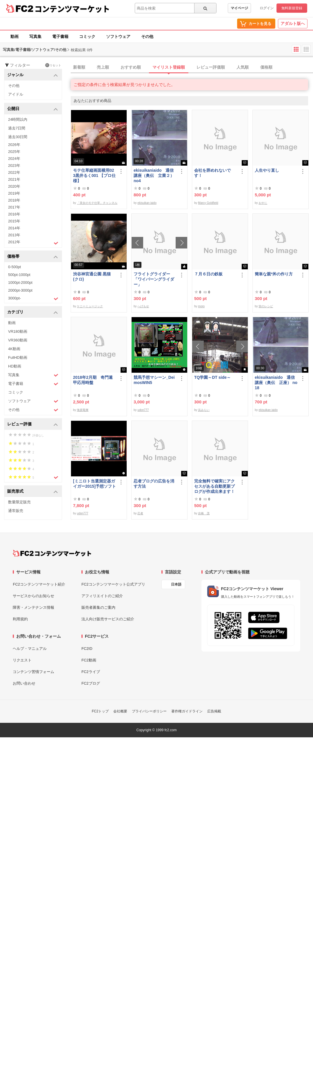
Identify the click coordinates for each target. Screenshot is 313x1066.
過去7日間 (16, 128)
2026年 (14, 144)
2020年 (14, 186)
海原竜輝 (82, 410)
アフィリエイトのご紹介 (102, 596)
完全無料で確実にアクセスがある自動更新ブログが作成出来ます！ (214, 486)
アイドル (15, 94)
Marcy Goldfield (208, 202)
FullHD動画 (17, 357)
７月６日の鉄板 (208, 274)
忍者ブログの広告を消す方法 (154, 484)
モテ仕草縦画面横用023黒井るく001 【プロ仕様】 (94, 175)
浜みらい (204, 410)
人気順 (242, 67)
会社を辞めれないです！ (212, 173)
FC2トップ (100, 711)
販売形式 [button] (32, 491)
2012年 (33, 243)
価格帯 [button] (32, 256)
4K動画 (14, 349)
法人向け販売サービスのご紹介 (107, 619)
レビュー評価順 (210, 67)
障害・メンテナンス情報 (33, 607)
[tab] (192, 67)
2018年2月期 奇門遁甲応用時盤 (93, 380)
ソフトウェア (118, 36)
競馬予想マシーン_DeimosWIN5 (154, 380)
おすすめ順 (131, 67)
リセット (53, 65)
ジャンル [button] (32, 75)
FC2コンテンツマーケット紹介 (39, 584)
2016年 (14, 214)
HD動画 (14, 366)
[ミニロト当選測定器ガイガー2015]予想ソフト (94, 484)
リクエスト (22, 660)
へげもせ (143, 306)
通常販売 (15, 511)
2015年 (14, 221)
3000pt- (33, 298)
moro (201, 306)
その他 (147, 36)
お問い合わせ (24, 683)
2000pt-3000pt (20, 290)
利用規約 (20, 619)
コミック (87, 36)
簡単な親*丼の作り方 (274, 274)
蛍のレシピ (266, 306)
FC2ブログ (90, 683)
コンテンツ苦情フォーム (33, 672)
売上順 (103, 67)
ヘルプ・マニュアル (30, 648)
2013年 (14, 235)
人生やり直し (267, 170)
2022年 (14, 172)
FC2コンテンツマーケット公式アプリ (113, 584)
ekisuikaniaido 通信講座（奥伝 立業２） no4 (154, 175)
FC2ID (86, 648)
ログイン (267, 8)
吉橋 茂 (204, 513)
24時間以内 (17, 119)
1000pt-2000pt (20, 282)
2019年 (14, 193)
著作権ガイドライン (187, 711)
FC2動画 (88, 660)
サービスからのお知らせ (33, 596)
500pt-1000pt (19, 275)
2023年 (14, 165)
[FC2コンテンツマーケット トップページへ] (52, 553)
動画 (14, 36)
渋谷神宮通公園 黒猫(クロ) (92, 276)
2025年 (14, 151)
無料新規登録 (291, 8)
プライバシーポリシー (149, 711)
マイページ (239, 8)
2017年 (14, 207)
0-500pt (14, 267)
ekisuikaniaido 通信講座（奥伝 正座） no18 (276, 382)
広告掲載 (214, 711)
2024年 (14, 158)
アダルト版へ (293, 23)
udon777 (143, 410)
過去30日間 (17, 137)
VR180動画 (17, 331)
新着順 (79, 67)
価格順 (266, 67)
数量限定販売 (19, 502)
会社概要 (120, 711)
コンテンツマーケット (72, 8)
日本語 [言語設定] (176, 584)
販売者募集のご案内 (98, 607)
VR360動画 (17, 340)
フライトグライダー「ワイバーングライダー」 (154, 279)
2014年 (14, 228)
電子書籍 (60, 36)
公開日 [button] (32, 109)
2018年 (14, 200)
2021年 (14, 179)
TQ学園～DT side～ (212, 377)
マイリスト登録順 (168, 67)
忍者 (140, 513)
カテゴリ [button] (32, 312)
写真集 (35, 36)
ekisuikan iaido (146, 202)
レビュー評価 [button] (32, 424)
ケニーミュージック (90, 306)
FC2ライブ (90, 672)
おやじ (263, 202)
